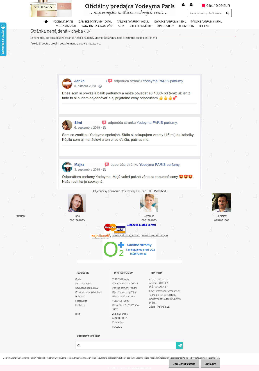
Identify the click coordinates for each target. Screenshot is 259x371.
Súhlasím (210, 364)
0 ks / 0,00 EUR (218, 5)
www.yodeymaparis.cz (126, 235)
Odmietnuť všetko (182, 364)
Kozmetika (186, 26)
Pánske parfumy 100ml (133, 22)
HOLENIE (204, 26)
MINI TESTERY (165, 26)
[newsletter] (179, 345)
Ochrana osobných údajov (88, 292)
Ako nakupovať (83, 283)
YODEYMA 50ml (66, 26)
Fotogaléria (81, 301)
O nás (78, 279)
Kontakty (80, 305)
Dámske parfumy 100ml (95, 22)
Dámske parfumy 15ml (170, 22)
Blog (77, 314)
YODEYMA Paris (63, 22)
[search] (227, 13)
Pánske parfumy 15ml (206, 22)
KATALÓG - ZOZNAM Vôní (97, 26)
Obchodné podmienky (86, 288)
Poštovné (80, 296)
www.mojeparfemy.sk (155, 235)
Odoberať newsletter (88, 336)
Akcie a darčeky (140, 26)
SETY (121, 26)
